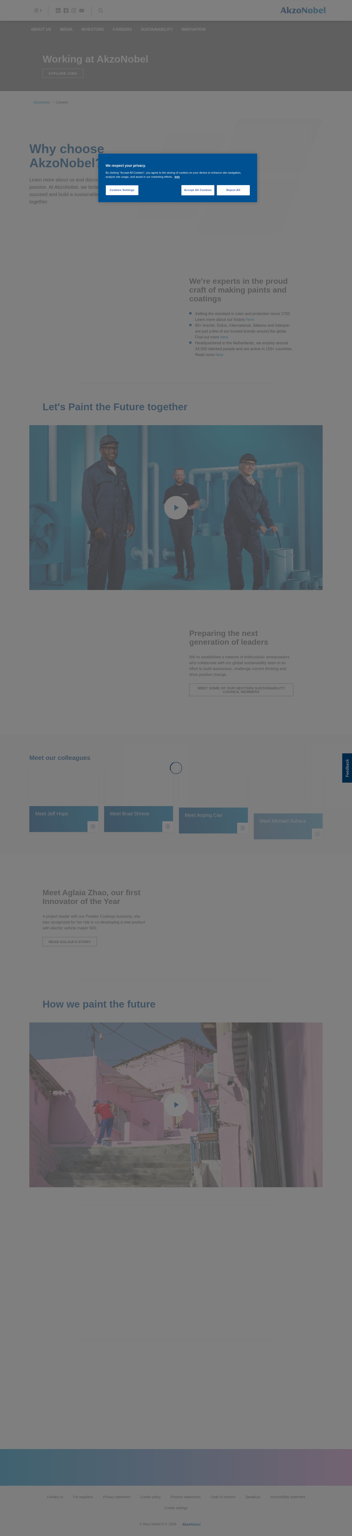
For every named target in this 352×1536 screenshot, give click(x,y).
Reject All (233, 190)
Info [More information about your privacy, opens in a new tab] (177, 176)
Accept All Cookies (198, 190)
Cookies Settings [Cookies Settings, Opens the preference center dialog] (122, 190)
